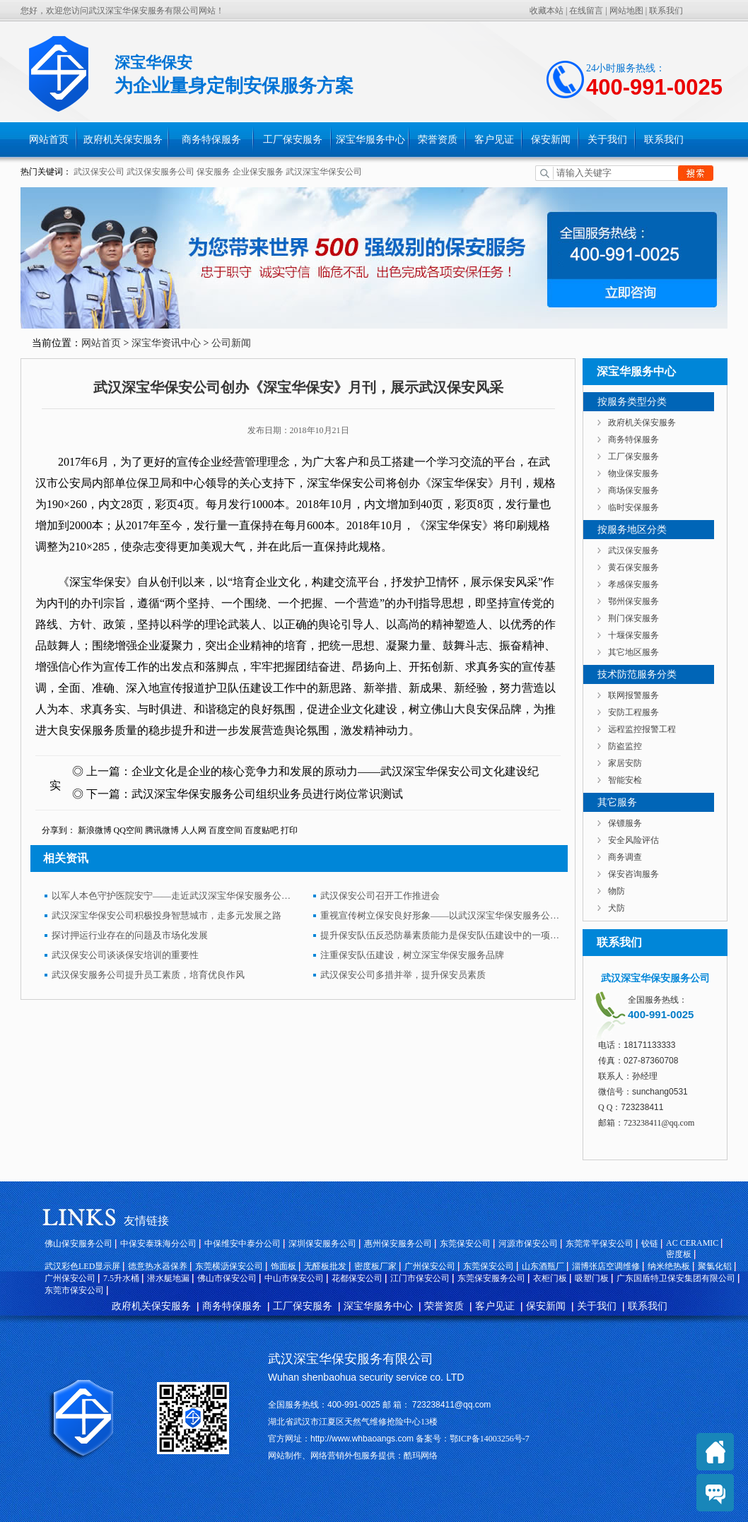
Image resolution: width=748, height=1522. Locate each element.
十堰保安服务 (633, 635)
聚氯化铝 (715, 1266)
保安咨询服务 (633, 874)
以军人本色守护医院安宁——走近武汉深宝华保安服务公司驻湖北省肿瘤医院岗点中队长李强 (172, 895)
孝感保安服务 (633, 584)
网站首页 (49, 139)
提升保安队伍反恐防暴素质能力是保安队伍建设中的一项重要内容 (440, 935)
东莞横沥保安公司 (229, 1266)
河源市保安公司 (528, 1244)
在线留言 (586, 11)
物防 (616, 891)
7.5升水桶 (121, 1278)
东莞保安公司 (465, 1244)
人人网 (193, 830)
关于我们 (607, 139)
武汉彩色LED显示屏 (82, 1266)
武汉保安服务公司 (160, 172)
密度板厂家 (375, 1266)
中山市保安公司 (294, 1278)
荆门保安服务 (633, 618)
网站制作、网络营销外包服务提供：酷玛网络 (353, 1456)
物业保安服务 (633, 473)
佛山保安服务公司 (78, 1244)
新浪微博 (95, 830)
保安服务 (213, 172)
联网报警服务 (633, 695)
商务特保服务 (211, 139)
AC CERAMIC (692, 1243)
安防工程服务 (633, 712)
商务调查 (625, 857)
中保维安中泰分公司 (242, 1244)
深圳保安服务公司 (322, 1244)
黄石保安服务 (633, 567)
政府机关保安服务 (123, 139)
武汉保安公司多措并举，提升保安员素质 (403, 974)
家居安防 (625, 763)
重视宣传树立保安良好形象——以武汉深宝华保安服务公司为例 (440, 915)
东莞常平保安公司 (599, 1244)
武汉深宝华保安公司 (324, 172)
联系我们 (666, 11)
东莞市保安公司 (74, 1290)
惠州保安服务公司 (398, 1244)
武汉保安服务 (633, 550)
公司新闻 (231, 343)
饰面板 (283, 1266)
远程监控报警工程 (642, 729)
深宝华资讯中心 (166, 343)
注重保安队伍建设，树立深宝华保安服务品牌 (412, 955)
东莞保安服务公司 (491, 1278)
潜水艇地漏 (168, 1278)
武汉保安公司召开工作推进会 (380, 895)
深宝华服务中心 (370, 139)
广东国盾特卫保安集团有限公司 (675, 1278)
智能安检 (625, 780)
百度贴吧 (262, 830)
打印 (289, 830)
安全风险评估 (633, 840)
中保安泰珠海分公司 (158, 1244)
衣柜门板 (550, 1278)
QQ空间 (128, 830)
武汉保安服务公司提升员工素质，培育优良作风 (148, 974)
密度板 (678, 1254)
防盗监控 (625, 746)
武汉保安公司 (99, 172)
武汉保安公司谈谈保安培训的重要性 (125, 955)
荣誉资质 (437, 139)
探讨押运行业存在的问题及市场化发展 (130, 935)
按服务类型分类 (632, 401)
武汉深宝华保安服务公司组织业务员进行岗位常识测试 (267, 794)
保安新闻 (551, 139)
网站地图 (626, 11)
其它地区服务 (633, 652)
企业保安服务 (258, 172)
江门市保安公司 (420, 1278)
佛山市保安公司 (227, 1278)
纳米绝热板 (669, 1266)
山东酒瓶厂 (543, 1266)
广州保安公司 (429, 1266)
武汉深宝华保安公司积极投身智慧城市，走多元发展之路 (166, 915)
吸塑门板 (592, 1278)
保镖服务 (625, 823)
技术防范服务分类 (637, 674)
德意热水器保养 (157, 1266)
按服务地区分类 (632, 529)
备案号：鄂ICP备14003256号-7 (472, 1439)
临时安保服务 (633, 507)
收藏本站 (546, 11)
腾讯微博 (162, 830)
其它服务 (617, 802)
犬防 (616, 908)
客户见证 (494, 139)
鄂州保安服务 (633, 601)
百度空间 (225, 830)
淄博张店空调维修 (606, 1266)
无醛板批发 (325, 1266)
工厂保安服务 (292, 139)
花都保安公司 (357, 1278)
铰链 (649, 1244)
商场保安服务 (633, 490)
